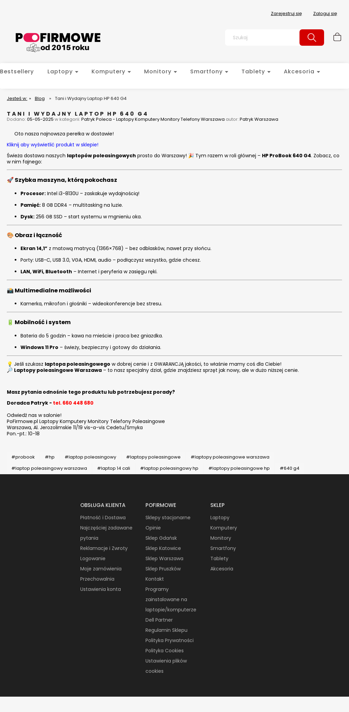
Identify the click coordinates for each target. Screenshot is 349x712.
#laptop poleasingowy (90, 457)
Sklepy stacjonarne (168, 517)
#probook (23, 457)
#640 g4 (289, 468)
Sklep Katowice (163, 548)
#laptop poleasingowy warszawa (49, 468)
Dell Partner (159, 619)
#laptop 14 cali (113, 468)
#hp (50, 457)
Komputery (223, 527)
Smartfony (223, 548)
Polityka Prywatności (169, 640)
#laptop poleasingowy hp (169, 468)
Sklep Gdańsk (161, 538)
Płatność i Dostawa (103, 517)
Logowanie (93, 558)
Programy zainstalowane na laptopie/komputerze (170, 599)
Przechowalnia (97, 579)
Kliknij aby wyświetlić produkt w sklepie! (52, 144)
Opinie (153, 527)
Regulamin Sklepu (166, 630)
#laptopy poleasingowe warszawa (230, 457)
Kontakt (154, 579)
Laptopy (219, 517)
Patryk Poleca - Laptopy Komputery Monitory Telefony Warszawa (153, 119)
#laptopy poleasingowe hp (239, 468)
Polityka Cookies (164, 650)
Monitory (220, 538)
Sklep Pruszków (163, 568)
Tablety (219, 558)
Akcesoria (221, 568)
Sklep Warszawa (164, 558)
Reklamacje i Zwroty (104, 548)
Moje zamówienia (101, 568)
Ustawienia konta (100, 589)
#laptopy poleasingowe (153, 457)
